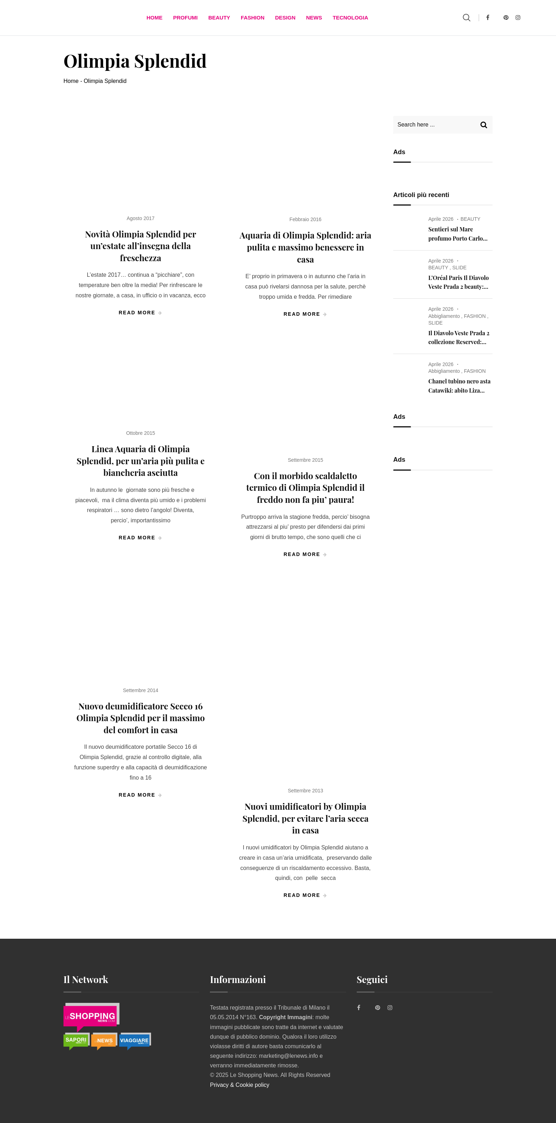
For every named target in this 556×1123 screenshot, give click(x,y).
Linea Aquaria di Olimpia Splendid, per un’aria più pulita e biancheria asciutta (141, 460)
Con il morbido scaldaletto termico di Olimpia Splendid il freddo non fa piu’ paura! (305, 487)
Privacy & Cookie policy (239, 1085)
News (314, 18)
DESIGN (285, 18)
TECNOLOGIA (350, 18)
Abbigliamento (444, 316)
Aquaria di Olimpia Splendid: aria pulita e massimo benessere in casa (305, 246)
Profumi (185, 18)
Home (154, 18)
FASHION (253, 18)
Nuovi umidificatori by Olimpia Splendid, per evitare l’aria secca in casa (306, 818)
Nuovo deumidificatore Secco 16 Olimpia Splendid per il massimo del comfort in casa (140, 717)
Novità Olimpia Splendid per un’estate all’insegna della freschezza (140, 245)
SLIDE (459, 267)
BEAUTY (219, 18)
